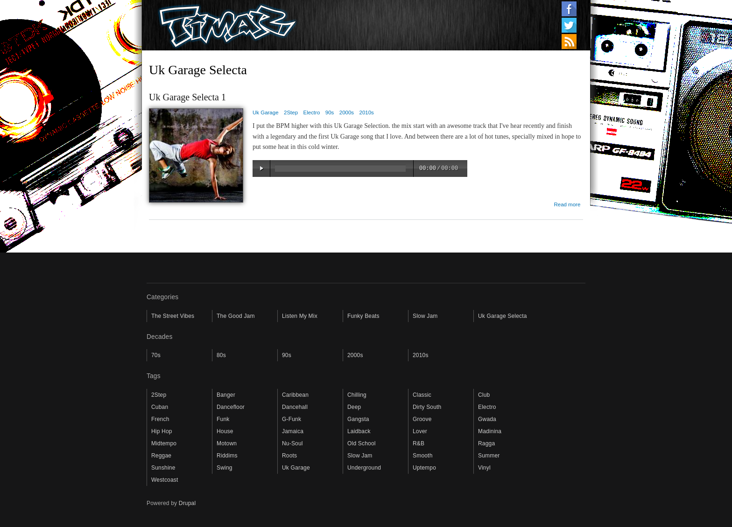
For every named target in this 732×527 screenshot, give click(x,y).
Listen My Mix (299, 316)
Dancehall (295, 407)
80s (221, 355)
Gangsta (358, 419)
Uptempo (424, 467)
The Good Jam (236, 316)
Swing (224, 467)
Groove (422, 419)
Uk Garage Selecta (502, 316)
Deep (354, 407)
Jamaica (292, 431)
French (160, 419)
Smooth (423, 455)
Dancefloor (231, 407)
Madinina (489, 431)
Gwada (487, 419)
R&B (418, 443)
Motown (227, 443)
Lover (420, 431)
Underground (364, 467)
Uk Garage (266, 112)
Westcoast (164, 480)
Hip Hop (161, 431)
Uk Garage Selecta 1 (187, 97)
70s (156, 355)
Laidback (359, 431)
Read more (567, 204)
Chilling (356, 395)
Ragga (486, 443)
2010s (366, 112)
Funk (223, 419)
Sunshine (163, 467)
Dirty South (427, 407)
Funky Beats (363, 316)
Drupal (187, 503)
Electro (311, 112)
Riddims (227, 455)
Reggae (161, 455)
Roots (289, 455)
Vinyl (484, 467)
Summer (489, 455)
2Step (291, 112)
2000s (346, 112)
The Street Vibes (172, 316)
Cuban (159, 407)
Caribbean (295, 395)
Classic (422, 395)
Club (484, 395)
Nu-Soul (292, 443)
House (225, 431)
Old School (361, 443)
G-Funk (291, 419)
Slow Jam (425, 316)
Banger (226, 395)
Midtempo (163, 443)
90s (329, 112)
